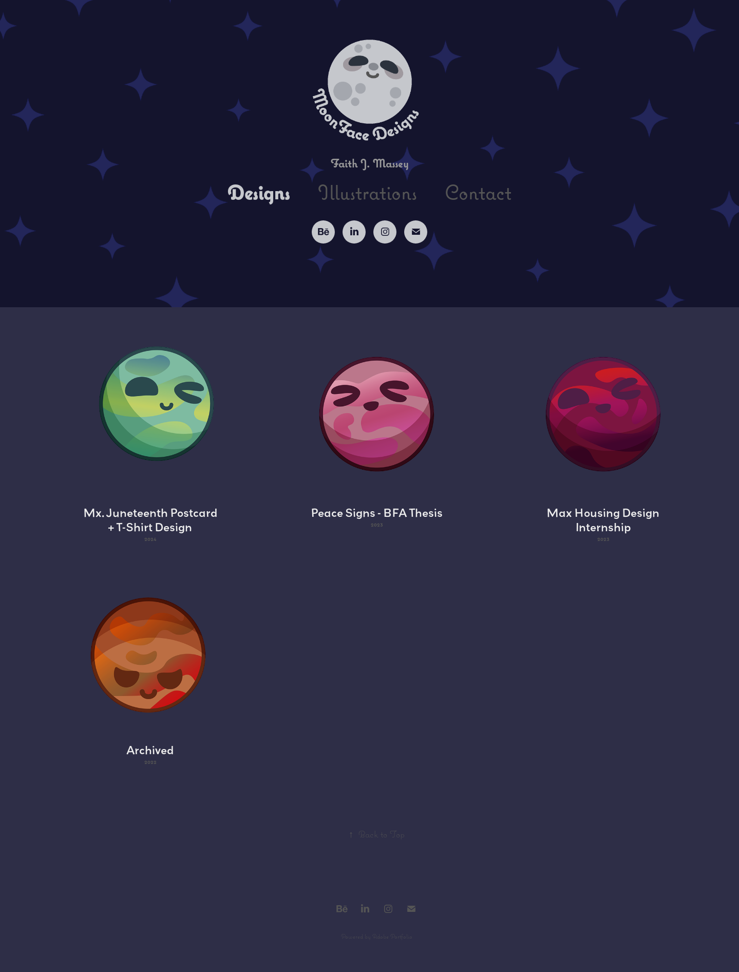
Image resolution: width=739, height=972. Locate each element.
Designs (259, 192)
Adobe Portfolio (392, 936)
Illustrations (367, 192)
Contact (478, 192)
